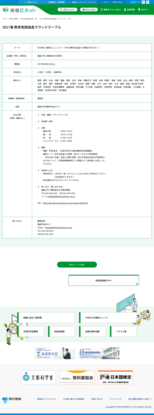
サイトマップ (115, 398)
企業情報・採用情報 (54, 2)
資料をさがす (67, 9)
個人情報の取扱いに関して (140, 398)
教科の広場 (89, 9)
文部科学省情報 (31, 331)
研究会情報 (13, 18)
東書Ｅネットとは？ (111, 9)
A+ (147, 2)
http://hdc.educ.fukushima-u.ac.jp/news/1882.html (66, 202)
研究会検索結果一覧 (29, 18)
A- (143, 2)
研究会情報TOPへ (77, 280)
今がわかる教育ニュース (97, 318)
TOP (4, 18)
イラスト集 (121, 331)
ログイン (143, 9)
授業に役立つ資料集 (33, 318)
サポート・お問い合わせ (111, 2)
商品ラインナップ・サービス (82, 2)
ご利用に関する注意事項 (73, 398)
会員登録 (129, 9)
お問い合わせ (97, 398)
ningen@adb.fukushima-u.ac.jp (61, 196)
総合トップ (31, 2)
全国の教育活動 (92, 331)
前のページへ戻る (77, 264)
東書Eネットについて (46, 398)
